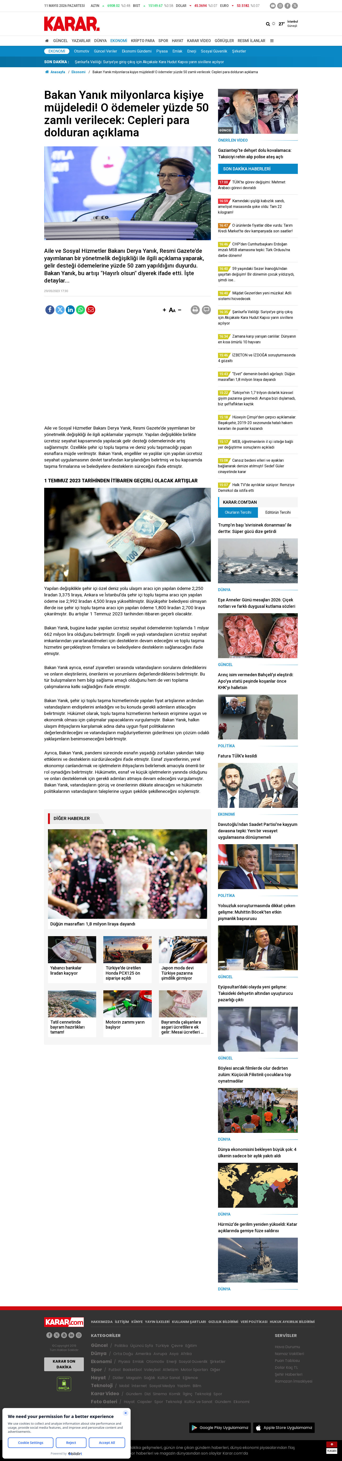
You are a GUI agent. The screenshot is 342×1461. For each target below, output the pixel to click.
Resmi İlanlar (251, 40)
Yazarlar (81, 40)
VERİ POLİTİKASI (254, 1321)
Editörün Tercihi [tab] (278, 512)
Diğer (215, 1369)
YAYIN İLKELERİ (157, 1321)
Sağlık (149, 1377)
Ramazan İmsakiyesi (293, 1381)
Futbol (114, 1369)
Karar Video (199, 40)
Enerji (191, 51)
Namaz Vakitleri (289, 1353)
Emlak (177, 51)
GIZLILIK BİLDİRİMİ (223, 1321)
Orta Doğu (123, 1353)
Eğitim (191, 1345)
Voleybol (152, 1369)
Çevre (177, 1345)
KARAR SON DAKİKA (64, 1364)
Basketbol (132, 1369)
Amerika (143, 1353)
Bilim (197, 1386)
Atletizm (170, 1369)
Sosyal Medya (162, 1386)
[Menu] (270, 41)
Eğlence (190, 1377)
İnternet (139, 1386)
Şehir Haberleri (288, 1374)
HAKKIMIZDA (102, 1321)
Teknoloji (102, 1385)
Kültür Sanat (168, 1377)
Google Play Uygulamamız (224, 1427)
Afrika (186, 1353)
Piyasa (162, 51)
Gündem (134, 1394)
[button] (164, 310)
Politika (121, 1345)
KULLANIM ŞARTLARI (189, 1321)
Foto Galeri (104, 1402)
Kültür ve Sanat (198, 1401)
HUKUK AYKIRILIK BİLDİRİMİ (292, 1321)
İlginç (187, 1394)
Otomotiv (81, 51)
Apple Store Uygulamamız (288, 1427)
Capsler (144, 1401)
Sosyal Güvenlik (214, 51)
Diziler (118, 1377)
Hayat (177, 40)
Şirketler (239, 51)
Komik (174, 1394)
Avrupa (160, 1353)
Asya (173, 1353)
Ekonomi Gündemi (137, 51)
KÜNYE (137, 1321)
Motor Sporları (194, 1369)
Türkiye (162, 1345)
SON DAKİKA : (56, 62)
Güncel (60, 40)
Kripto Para (143, 40)
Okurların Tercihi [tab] (238, 512)
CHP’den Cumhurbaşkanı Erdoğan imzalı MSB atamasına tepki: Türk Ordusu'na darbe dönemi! (151, 62)
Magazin (134, 1377)
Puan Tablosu (287, 1360)
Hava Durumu (287, 1347)
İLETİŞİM (122, 1321)
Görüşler (224, 40)
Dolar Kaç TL (286, 1367)
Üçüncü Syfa (141, 1345)
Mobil (124, 1386)
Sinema (160, 1394)
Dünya (100, 40)
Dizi (147, 1394)
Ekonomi (118, 40)
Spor (163, 40)
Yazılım (183, 1386)
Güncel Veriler (105, 51)
